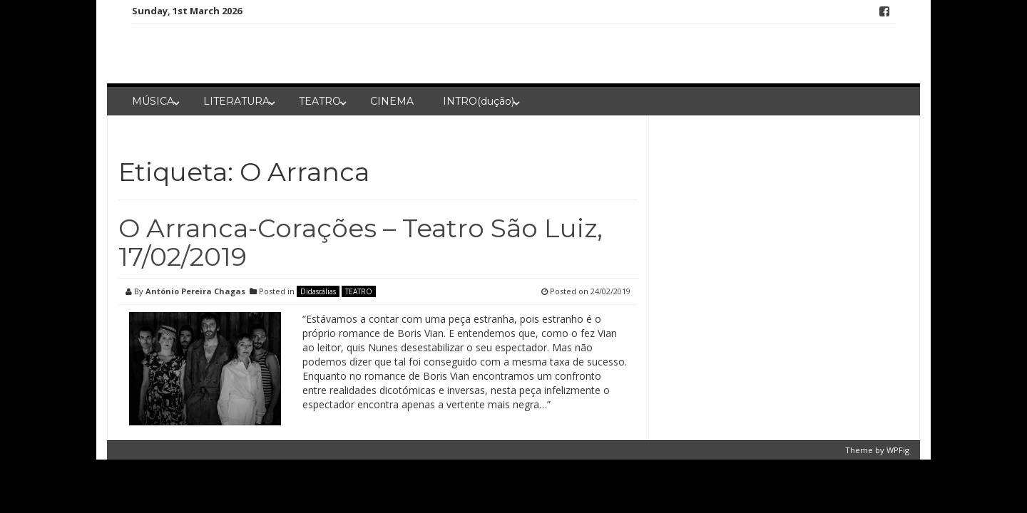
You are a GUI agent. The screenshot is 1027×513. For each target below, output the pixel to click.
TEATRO (320, 101)
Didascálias (318, 291)
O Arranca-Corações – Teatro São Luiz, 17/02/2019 (360, 242)
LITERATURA (236, 101)
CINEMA (392, 101)
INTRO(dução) (478, 101)
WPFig (898, 450)
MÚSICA (153, 101)
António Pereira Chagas (195, 291)
